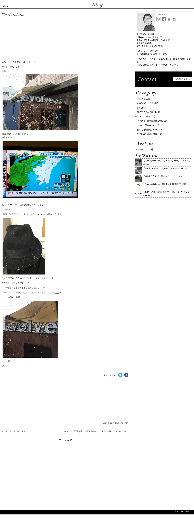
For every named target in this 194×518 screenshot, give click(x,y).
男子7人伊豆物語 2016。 (148, 130)
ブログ (140, 99)
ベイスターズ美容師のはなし (150, 121)
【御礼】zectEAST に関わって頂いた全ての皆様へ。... (167, 168)
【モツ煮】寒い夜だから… (15, 431)
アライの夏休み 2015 (146, 125)
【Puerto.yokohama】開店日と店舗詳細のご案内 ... (166, 184)
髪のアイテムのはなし (147, 112)
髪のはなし (142, 107)
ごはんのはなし (144, 116)
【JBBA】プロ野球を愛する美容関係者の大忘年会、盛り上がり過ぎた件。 (94, 431)
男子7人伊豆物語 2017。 (148, 134)
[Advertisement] (45, 39)
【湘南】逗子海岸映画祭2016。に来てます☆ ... (164, 176)
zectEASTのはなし (145, 103)
